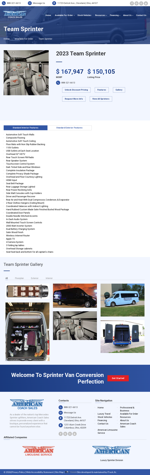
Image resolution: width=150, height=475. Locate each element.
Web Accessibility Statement (40, 472)
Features (101, 90)
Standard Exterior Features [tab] (69, 128)
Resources (100, 15)
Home (48, 15)
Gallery (119, 90)
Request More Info (74, 99)
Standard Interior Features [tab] (25, 128)
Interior (49, 278)
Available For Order (64, 15)
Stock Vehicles (84, 15)
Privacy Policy (18, 472)
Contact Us (141, 15)
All (6, 278)
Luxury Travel (104, 414)
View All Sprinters (100, 99)
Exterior (34, 278)
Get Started (118, 378)
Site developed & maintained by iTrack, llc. (91, 472)
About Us (127, 15)
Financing (114, 15)
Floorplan (19, 278)
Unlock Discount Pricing (76, 90)
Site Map (59, 472)
